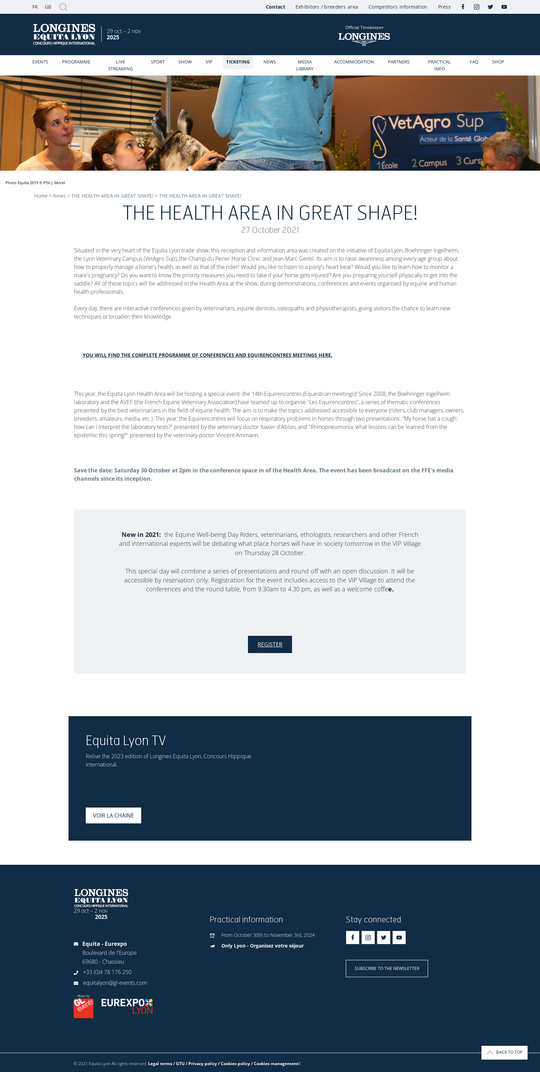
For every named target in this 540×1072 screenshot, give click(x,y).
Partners (398, 62)
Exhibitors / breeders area (326, 6)
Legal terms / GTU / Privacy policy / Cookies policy (199, 1063)
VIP (209, 62)
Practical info (439, 65)
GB (48, 6)
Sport (158, 62)
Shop (498, 62)
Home (41, 195)
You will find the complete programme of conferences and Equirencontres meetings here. (207, 355)
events (40, 62)
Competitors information (397, 6)
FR (35, 6)
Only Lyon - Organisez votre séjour (262, 945)
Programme (76, 62)
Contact (275, 6)
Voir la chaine (113, 815)
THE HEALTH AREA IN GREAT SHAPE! (112, 195)
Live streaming (120, 65)
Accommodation (354, 62)
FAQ (474, 62)
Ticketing (238, 62)
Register (270, 644)
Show (185, 62)
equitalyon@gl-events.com (115, 982)
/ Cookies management (274, 1063)
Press (444, 6)
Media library (304, 65)
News (269, 62)
